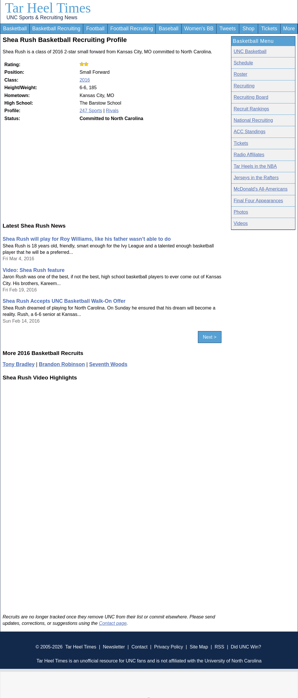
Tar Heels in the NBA (255, 166)
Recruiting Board (251, 97)
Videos (241, 223)
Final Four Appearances (258, 200)
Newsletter (114, 646)
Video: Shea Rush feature (34, 270)
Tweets (227, 28)
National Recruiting (253, 120)
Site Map (199, 646)
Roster (240, 74)
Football (95, 28)
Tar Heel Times (48, 7)
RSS (219, 646)
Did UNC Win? (246, 646)
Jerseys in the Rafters (256, 177)
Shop (248, 28)
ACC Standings (249, 131)
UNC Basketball (250, 51)
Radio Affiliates (249, 154)
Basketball (14, 28)
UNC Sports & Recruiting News (41, 17)
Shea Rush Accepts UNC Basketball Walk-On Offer (64, 301)
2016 (84, 80)
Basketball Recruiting (56, 28)
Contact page (113, 623)
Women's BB (199, 28)
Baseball (169, 28)
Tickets (269, 28)
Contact (140, 646)
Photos (241, 212)
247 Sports (90, 110)
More (289, 28)
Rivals (112, 110)
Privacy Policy (168, 646)
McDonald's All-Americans (261, 189)
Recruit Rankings (251, 108)
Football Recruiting (131, 28)
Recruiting (244, 85)
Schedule (243, 62)
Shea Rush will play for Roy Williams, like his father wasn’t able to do (87, 239)
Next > (210, 337)
